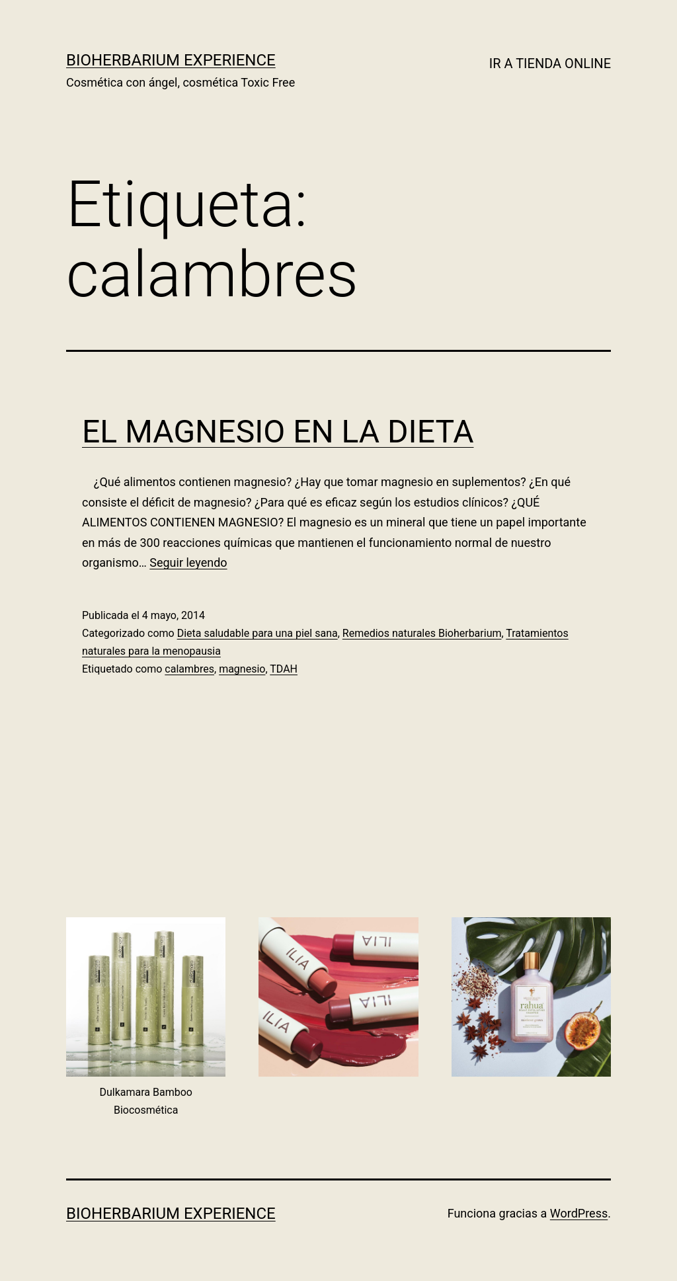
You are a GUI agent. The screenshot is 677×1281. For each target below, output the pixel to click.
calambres (189, 669)
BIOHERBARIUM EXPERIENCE (171, 60)
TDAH (284, 669)
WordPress (579, 1213)
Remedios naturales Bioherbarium (422, 633)
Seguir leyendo (188, 562)
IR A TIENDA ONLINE (550, 63)
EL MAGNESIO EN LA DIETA (277, 431)
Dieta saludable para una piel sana (257, 633)
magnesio (242, 669)
